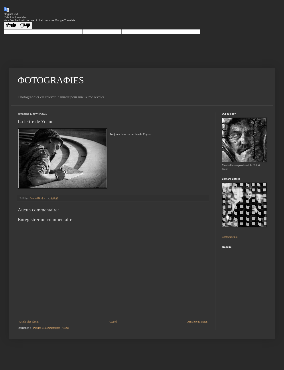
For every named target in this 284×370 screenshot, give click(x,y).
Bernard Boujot (37, 198)
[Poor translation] (25, 25)
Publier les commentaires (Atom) (51, 327)
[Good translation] (11, 25)
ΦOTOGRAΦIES (51, 80)
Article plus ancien (197, 321)
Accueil (113, 321)
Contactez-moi (230, 236)
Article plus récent (29, 321)
